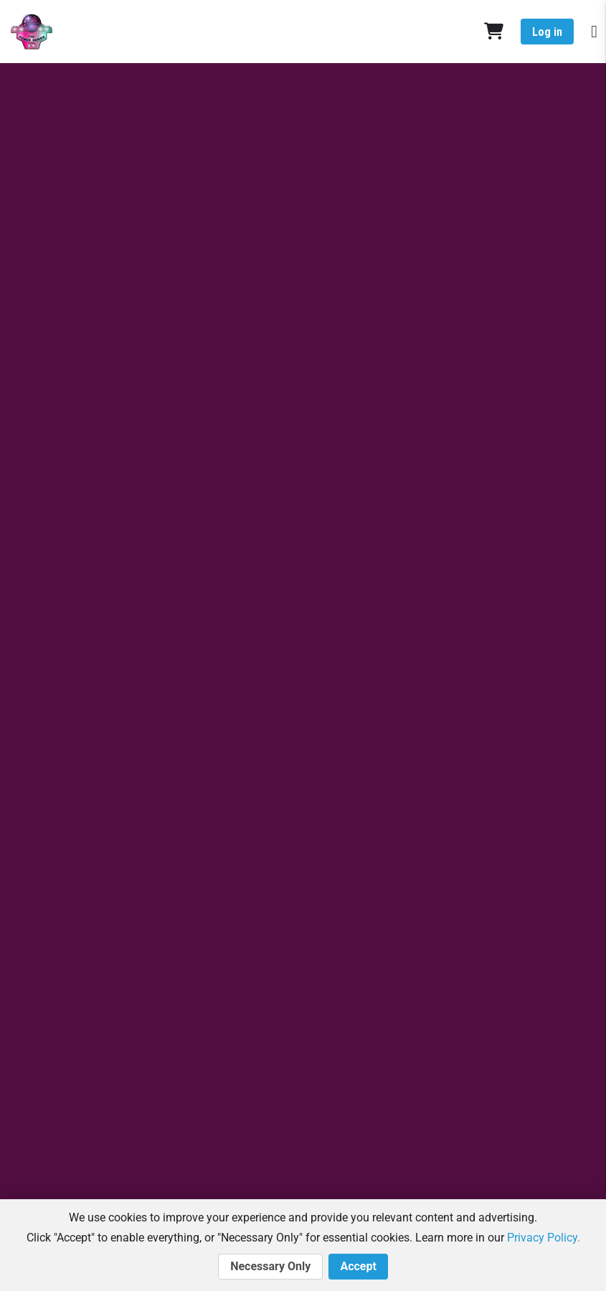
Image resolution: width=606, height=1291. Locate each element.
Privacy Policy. (543, 1237)
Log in (547, 32)
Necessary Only (270, 1266)
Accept (357, 1267)
